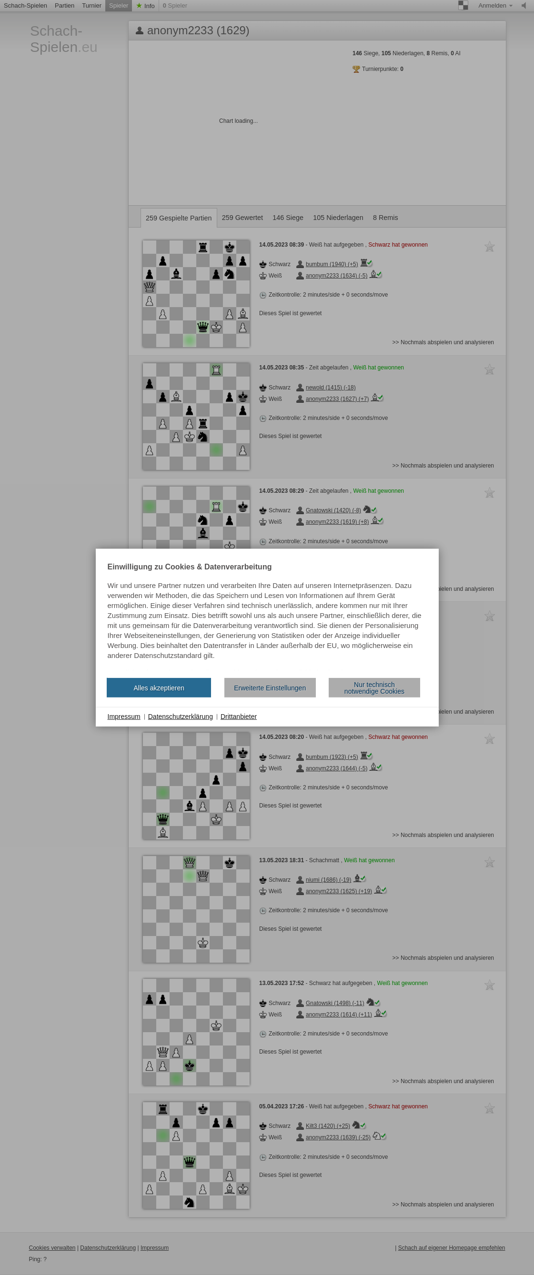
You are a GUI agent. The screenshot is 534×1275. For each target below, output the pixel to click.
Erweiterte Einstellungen (270, 687)
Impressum (124, 716)
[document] (267, 617)
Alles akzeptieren (158, 687)
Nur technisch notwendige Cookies (374, 687)
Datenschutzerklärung (180, 716)
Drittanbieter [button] (239, 716)
